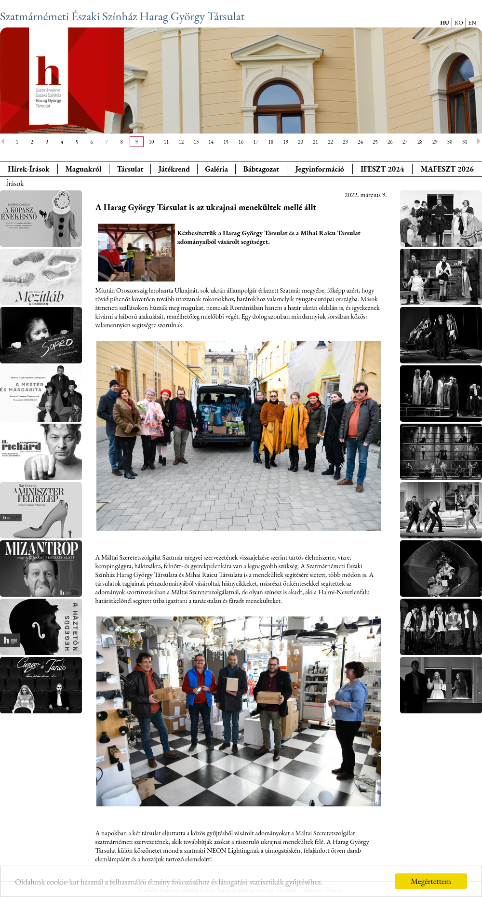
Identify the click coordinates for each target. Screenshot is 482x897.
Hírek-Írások (28, 169)
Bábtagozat (261, 169)
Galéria (216, 169)
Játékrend (174, 169)
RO (459, 23)
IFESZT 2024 (382, 169)
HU (444, 23)
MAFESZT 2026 (447, 169)
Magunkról (84, 169)
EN (472, 23)
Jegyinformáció (319, 169)
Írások (15, 183)
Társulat (130, 169)
